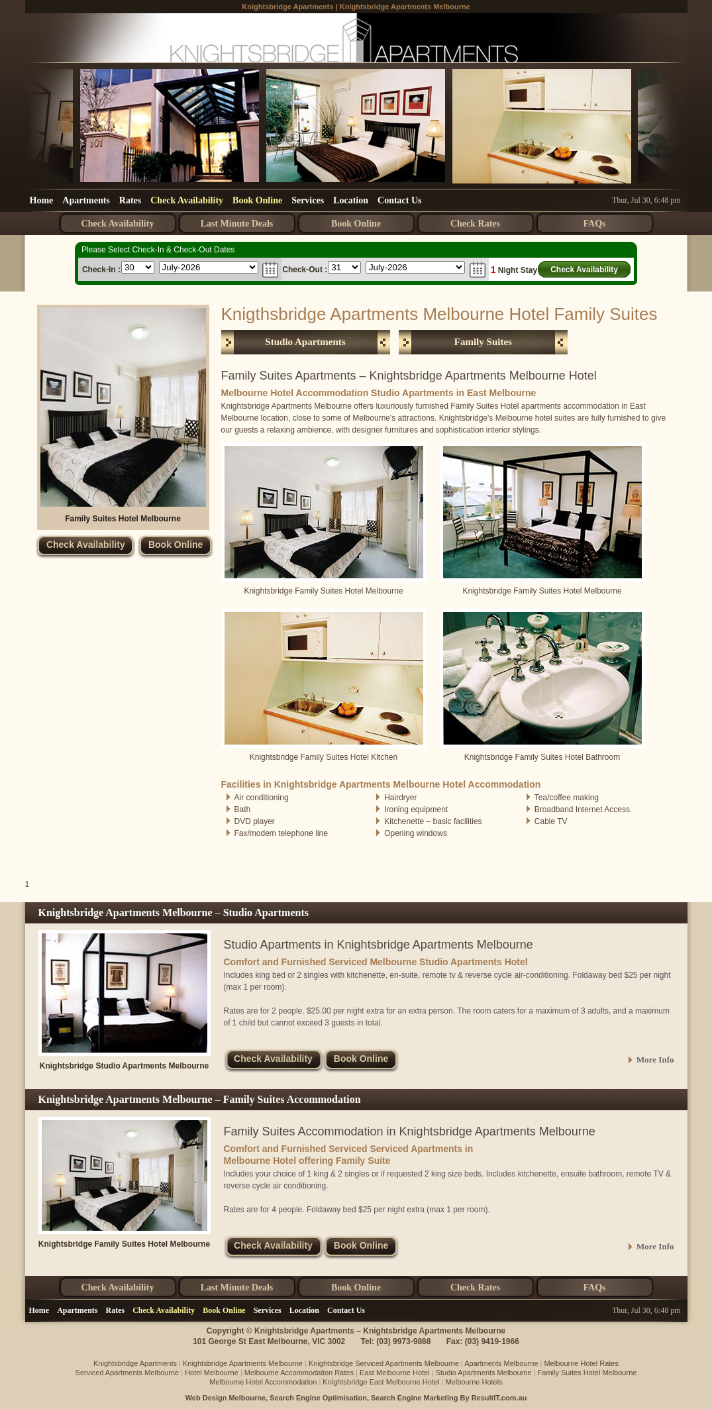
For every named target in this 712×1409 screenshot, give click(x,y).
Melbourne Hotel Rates (581, 1363)
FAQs (595, 224)
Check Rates (475, 224)
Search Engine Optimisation (318, 1398)
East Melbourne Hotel (395, 1373)
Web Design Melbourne (225, 1398)
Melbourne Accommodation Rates (299, 1373)
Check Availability (186, 200)
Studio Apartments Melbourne (484, 1373)
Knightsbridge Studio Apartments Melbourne (124, 1065)
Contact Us (400, 200)
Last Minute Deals (237, 224)
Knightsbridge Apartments (287, 7)
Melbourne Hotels (473, 1382)
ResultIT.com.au (499, 1398)
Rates (130, 200)
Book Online (257, 200)
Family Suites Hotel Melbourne (123, 518)
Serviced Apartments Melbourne (127, 1373)
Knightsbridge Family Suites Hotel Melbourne (124, 1244)
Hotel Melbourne (211, 1373)
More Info (655, 1060)
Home (42, 200)
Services (307, 200)
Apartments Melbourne (501, 1363)
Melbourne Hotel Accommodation (263, 1382)
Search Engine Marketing (414, 1398)
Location (350, 200)
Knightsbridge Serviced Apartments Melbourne (384, 1363)
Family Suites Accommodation (292, 1099)
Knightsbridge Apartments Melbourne (405, 7)
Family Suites (483, 342)
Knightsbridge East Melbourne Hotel (381, 1382)
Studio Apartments (305, 342)
